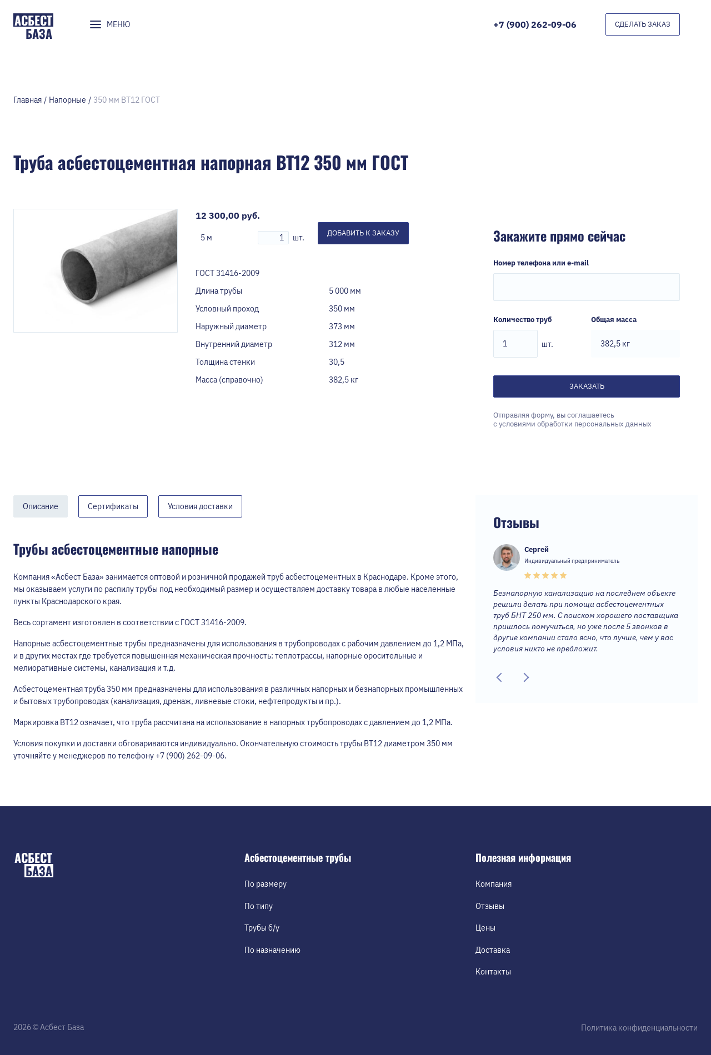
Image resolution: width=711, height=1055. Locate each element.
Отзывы (489, 906)
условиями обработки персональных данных (575, 424)
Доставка (492, 950)
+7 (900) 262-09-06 (535, 24)
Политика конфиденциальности (639, 1028)
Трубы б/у (261, 928)
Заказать (586, 386)
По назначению (272, 950)
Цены (485, 928)
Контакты (493, 972)
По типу (258, 906)
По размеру (265, 884)
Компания (493, 884)
